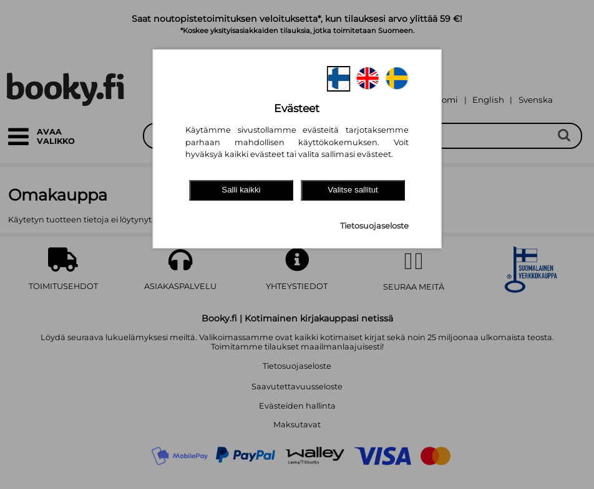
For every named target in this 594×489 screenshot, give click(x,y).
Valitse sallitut (353, 189)
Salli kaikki (241, 189)
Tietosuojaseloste (374, 225)
